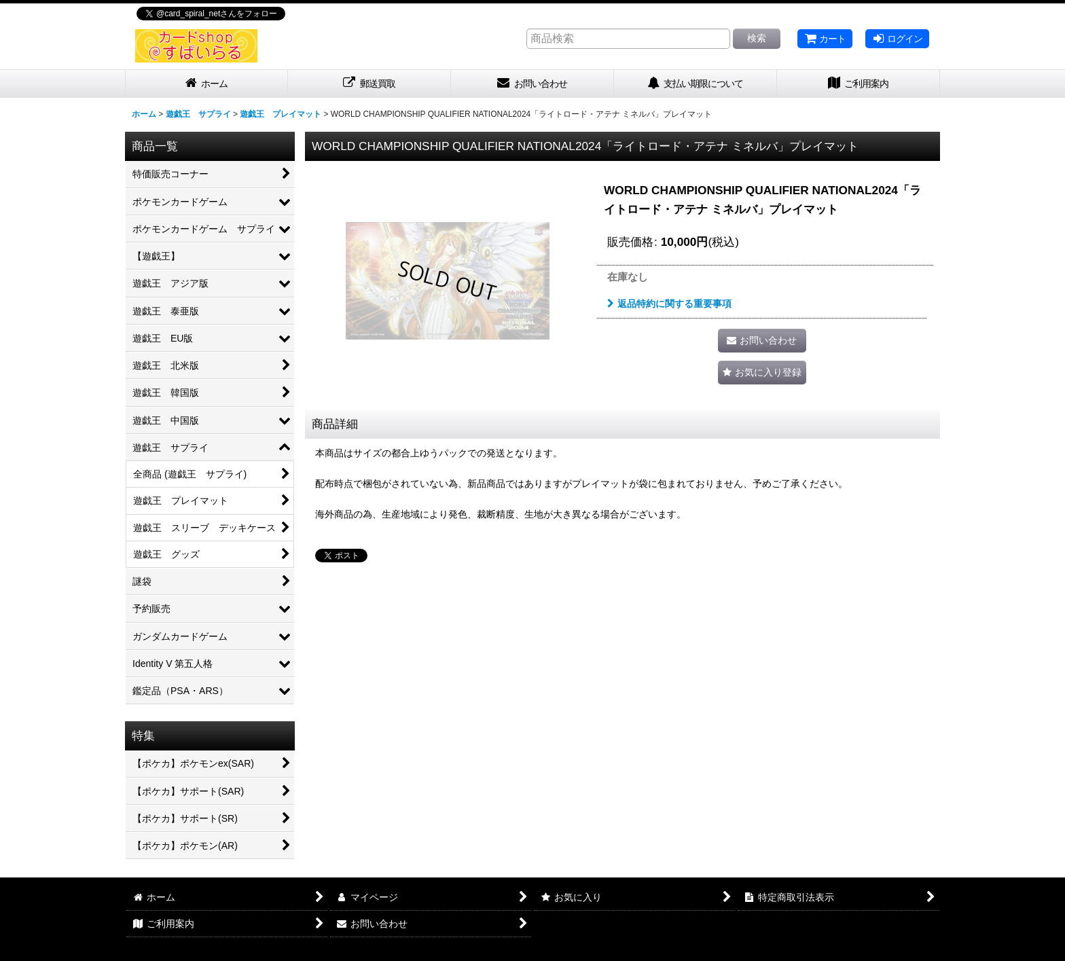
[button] (762, 372)
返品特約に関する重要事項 (669, 303)
